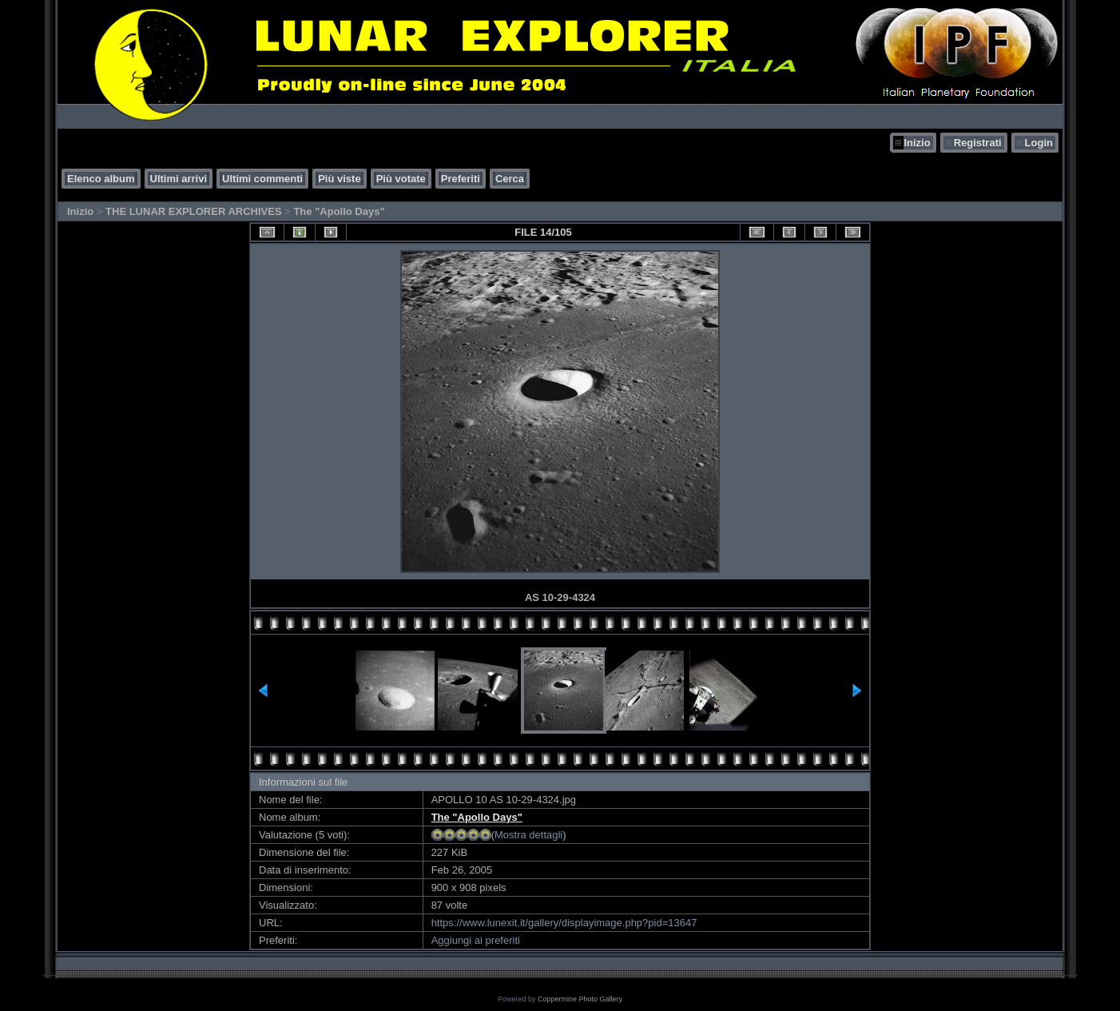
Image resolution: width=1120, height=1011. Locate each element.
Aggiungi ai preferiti (475, 940)
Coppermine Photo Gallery (580, 999)
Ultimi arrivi (179, 179)
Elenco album (101, 179)
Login (1039, 143)
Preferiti (460, 179)
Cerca (509, 179)
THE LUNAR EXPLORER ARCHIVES (193, 211)
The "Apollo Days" (338, 211)
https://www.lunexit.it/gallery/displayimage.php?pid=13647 (564, 923)
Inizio (917, 143)
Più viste (339, 179)
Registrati (978, 143)
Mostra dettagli (528, 835)
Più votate (401, 179)
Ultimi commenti (262, 179)
